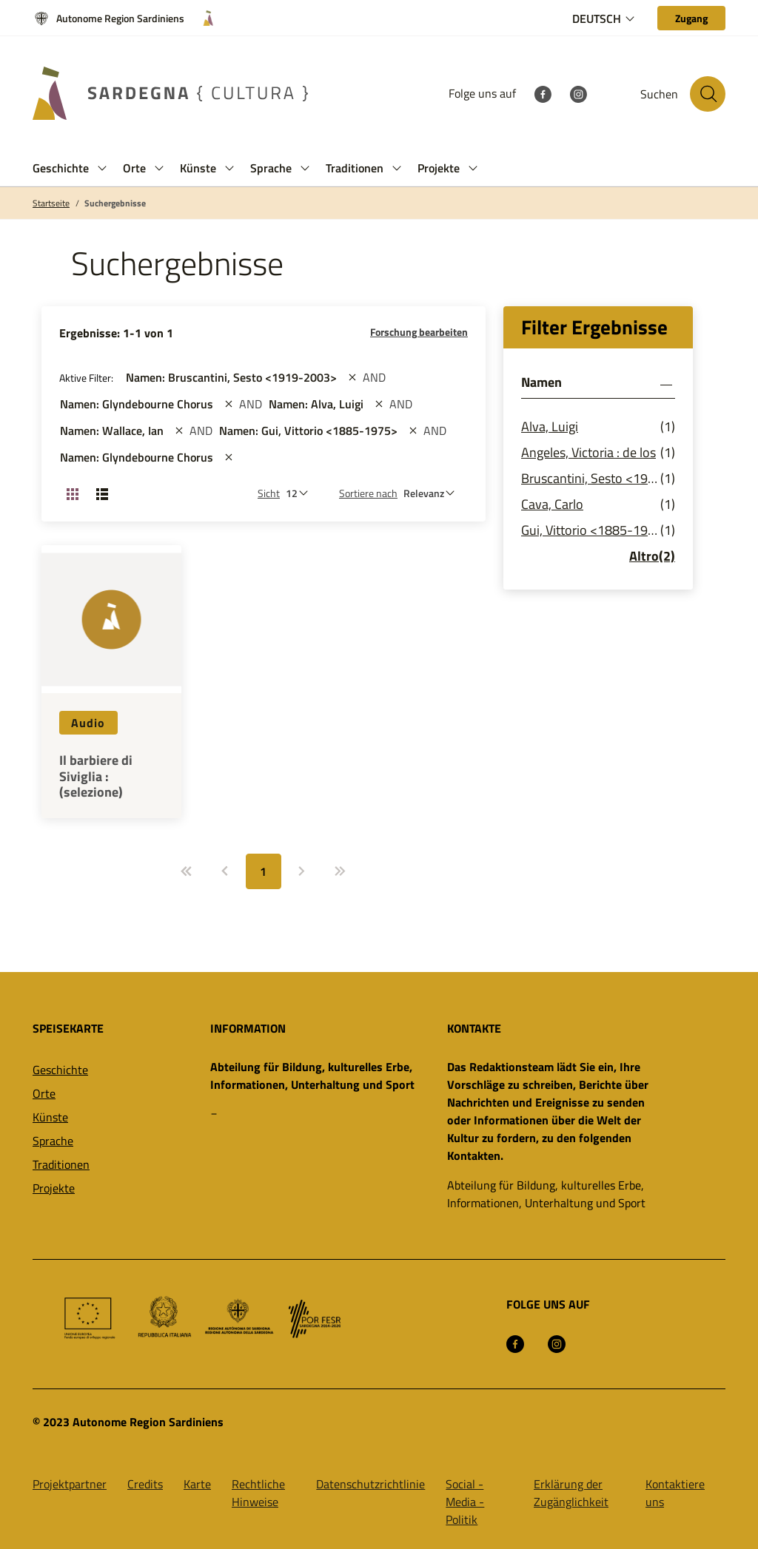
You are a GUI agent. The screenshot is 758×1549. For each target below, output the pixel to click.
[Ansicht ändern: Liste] (102, 493)
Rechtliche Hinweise (258, 1493)
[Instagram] (578, 93)
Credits (145, 1484)
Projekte (54, 1188)
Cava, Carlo (552, 504)
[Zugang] (691, 18)
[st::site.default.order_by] (433, 493)
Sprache (53, 1141)
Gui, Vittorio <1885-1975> (590, 530)
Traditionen (61, 1164)
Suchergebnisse (115, 203)
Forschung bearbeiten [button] (419, 332)
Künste (50, 1117)
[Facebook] (542, 93)
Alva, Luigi (549, 426)
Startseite (51, 203)
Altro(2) (652, 556)
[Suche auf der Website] (707, 94)
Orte (44, 1093)
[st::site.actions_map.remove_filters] (352, 377)
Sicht (269, 493)
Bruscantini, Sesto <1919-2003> (590, 478)
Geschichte (60, 1070)
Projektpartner (70, 1484)
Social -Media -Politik (465, 1501)
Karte (197, 1484)
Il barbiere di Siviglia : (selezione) (96, 776)
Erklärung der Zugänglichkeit (571, 1493)
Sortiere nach (368, 493)
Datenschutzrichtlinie (370, 1484)
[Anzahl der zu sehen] (300, 493)
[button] (102, 168)
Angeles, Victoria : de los (588, 452)
